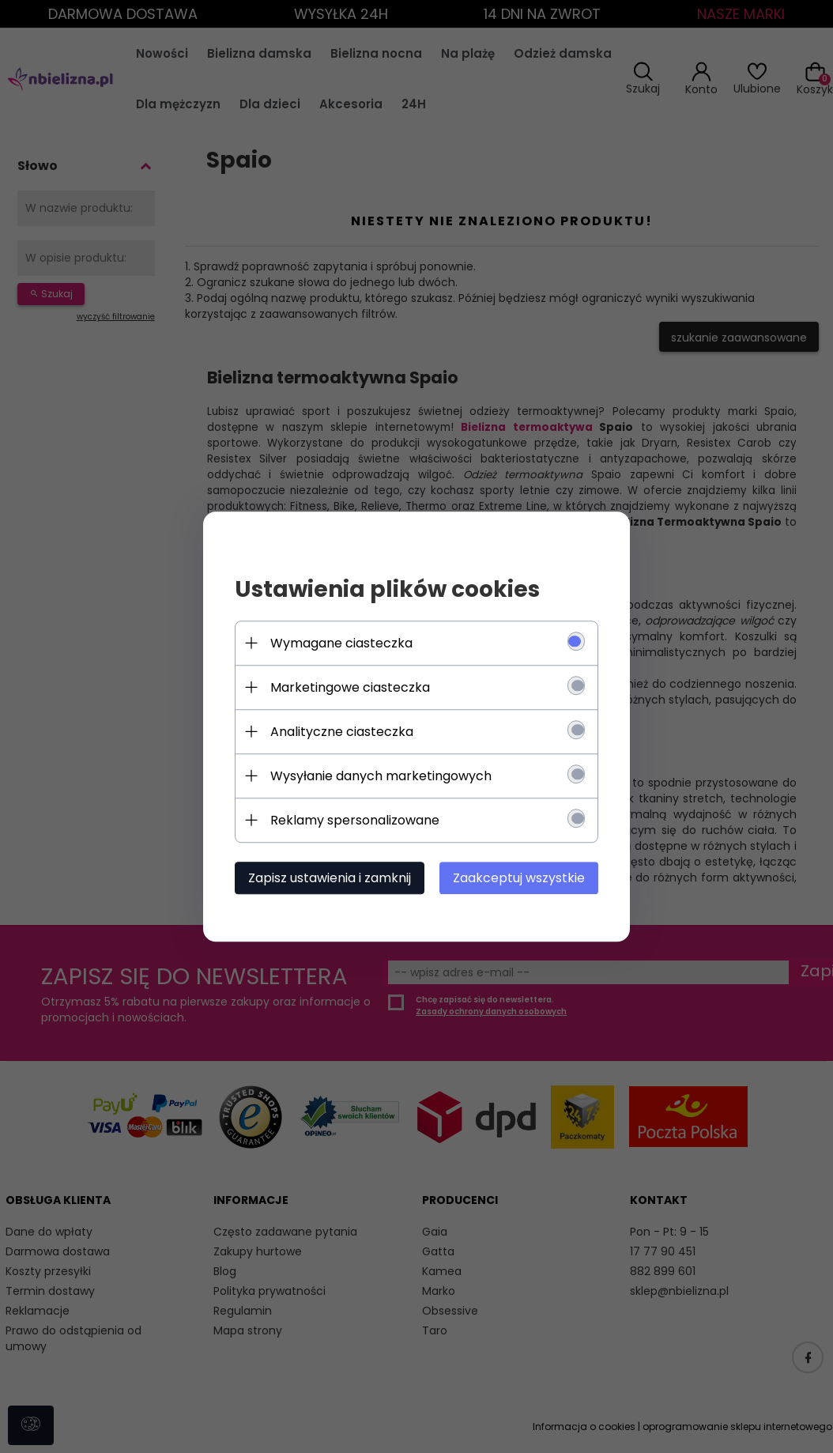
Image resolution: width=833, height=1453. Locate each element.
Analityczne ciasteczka (341, 732)
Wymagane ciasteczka (341, 643)
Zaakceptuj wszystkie (519, 878)
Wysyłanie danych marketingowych (381, 776)
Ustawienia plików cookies (387, 589)
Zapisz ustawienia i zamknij (329, 878)
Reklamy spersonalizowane (354, 820)
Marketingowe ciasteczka (350, 687)
